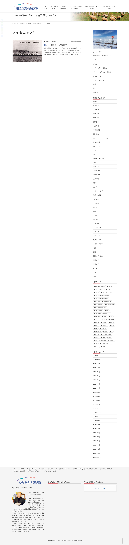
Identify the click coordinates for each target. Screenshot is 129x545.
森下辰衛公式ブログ (106, 469)
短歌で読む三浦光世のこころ (102, 55)
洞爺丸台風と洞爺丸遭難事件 (56, 45)
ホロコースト (97, 146)
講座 (104, 337)
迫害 (96, 343)
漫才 (94, 84)
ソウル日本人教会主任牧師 (102, 295)
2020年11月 (97, 412)
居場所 (104, 322)
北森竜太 (107, 313)
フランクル (96, 170)
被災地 (95, 183)
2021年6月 (96, 392)
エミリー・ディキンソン (100, 138)
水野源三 (96, 207)
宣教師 (113, 319)
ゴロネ (109, 289)
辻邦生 (95, 215)
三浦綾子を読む (76, 41)
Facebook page (100, 488)
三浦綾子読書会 (98, 244)
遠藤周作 (96, 223)
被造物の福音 (97, 195)
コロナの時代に (98, 227)
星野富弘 (96, 219)
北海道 (95, 272)
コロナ (110, 286)
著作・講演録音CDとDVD (63, 469)
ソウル (97, 292)
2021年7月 (96, 388)
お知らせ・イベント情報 (38, 469)
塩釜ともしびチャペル (101, 319)
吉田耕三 (97, 316)
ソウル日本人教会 (107, 292)
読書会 (97, 337)
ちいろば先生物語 (100, 286)
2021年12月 (97, 376)
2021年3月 (96, 400)
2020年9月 (96, 420)
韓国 (104, 346)
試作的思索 (96, 142)
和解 (105, 316)
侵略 (107, 310)
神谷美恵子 (96, 174)
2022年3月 (96, 368)
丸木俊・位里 (97, 240)
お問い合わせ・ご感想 (50, 471)
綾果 (106, 331)
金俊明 (103, 343)
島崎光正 (96, 105)
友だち (95, 268)
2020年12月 (97, 408)
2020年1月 (96, 453)
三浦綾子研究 (98, 304)
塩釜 (111, 316)
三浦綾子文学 (107, 301)
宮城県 (97, 322)
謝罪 (110, 337)
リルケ (95, 150)
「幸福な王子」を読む (100, 68)
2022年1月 (96, 372)
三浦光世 (96, 260)
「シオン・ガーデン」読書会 (102, 72)
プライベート (97, 235)
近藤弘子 (112, 340)
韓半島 (97, 346)
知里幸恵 (96, 199)
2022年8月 (96, 359)
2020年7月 (96, 428)
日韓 (112, 325)
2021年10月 (97, 380)
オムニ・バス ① (105, 39)
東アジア (103, 328)
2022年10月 (97, 355)
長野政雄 (96, 126)
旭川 (94, 276)
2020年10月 (97, 416)
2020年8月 (96, 424)
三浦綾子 (96, 264)
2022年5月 (96, 363)
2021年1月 (96, 404)
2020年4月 (96, 441)
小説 (94, 60)
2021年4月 (96, 396)
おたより (96, 64)
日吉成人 (105, 325)
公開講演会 (98, 313)
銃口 (110, 343)
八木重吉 (96, 179)
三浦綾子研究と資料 (91, 469)
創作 (94, 248)
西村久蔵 (96, 134)
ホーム (16, 469)
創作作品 (96, 92)
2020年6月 (96, 433)
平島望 (112, 322)
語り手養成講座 (107, 334)
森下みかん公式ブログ (34, 471)
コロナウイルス (99, 289)
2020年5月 (96, 437)
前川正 (95, 211)
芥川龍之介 (96, 109)
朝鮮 (96, 328)
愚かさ (97, 325)
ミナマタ (96, 231)
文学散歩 (96, 203)
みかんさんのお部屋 (19, 471)
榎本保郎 (96, 118)
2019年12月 (97, 457)
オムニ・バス (97, 76)
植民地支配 (98, 331)
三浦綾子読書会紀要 (100, 307)
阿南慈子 (96, 122)
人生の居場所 (98, 310)
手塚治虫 (96, 114)
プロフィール (24, 469)
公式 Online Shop (78, 469)
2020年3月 (96, 445)
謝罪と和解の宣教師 (100, 340)
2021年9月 (96, 384)
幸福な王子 (96, 130)
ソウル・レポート (98, 80)
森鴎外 (95, 101)
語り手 (97, 334)
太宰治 (95, 187)
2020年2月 (96, 449)
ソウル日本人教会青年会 (101, 298)
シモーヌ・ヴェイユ (99, 158)
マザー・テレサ (98, 191)
